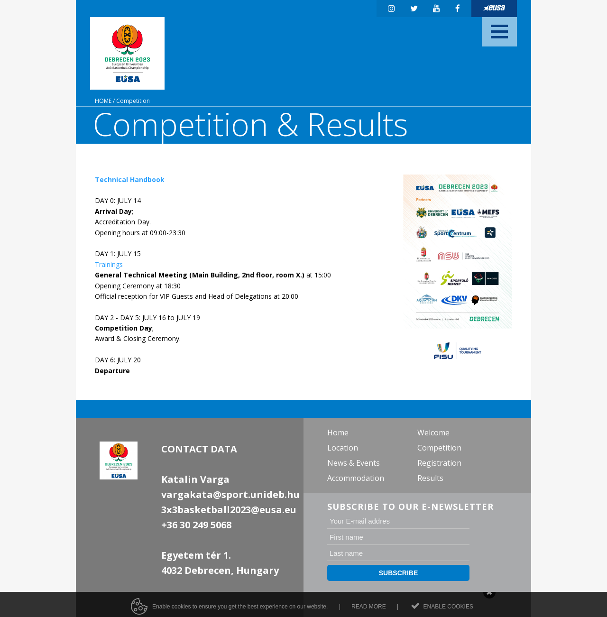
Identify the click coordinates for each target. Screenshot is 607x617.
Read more (368, 610)
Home (103, 101)
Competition (133, 101)
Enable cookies (448, 610)
